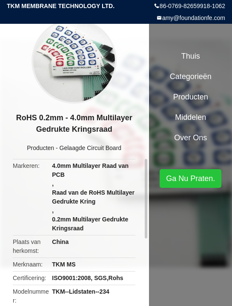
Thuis (190, 56)
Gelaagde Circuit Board (91, 147)
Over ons (190, 137)
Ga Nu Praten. (190, 178)
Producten (40, 147)
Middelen (190, 117)
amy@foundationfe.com (193, 17)
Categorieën (191, 76)
